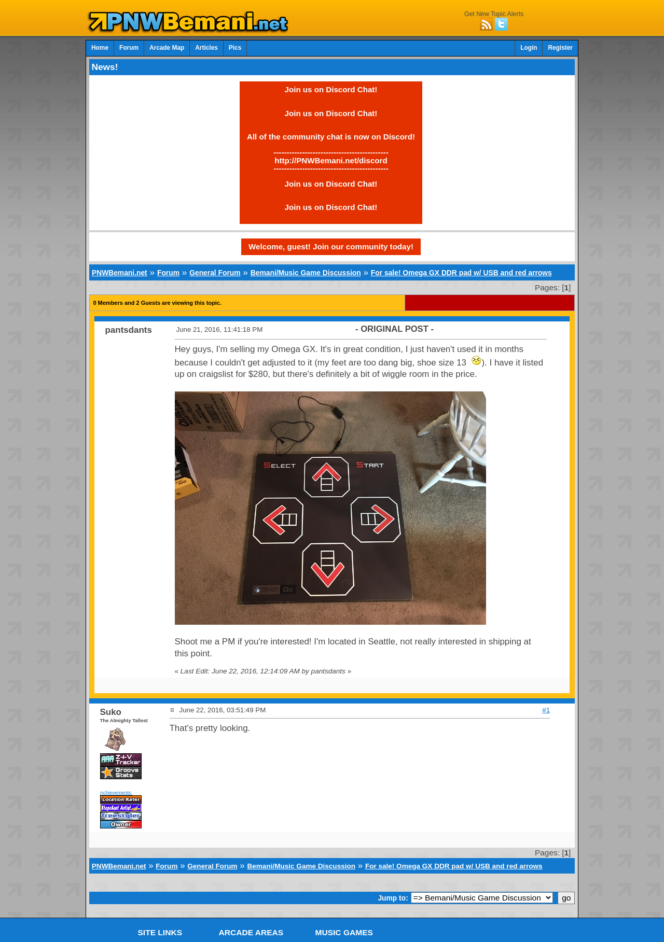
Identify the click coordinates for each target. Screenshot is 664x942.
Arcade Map (166, 47)
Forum (129, 47)
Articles (206, 47)
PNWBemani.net (119, 273)
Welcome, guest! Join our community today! (330, 246)
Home (99, 47)
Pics (235, 47)
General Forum (214, 273)
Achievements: (116, 792)
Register (560, 47)
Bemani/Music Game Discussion (306, 273)
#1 (546, 710)
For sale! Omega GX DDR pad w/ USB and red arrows (461, 273)
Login (528, 47)
